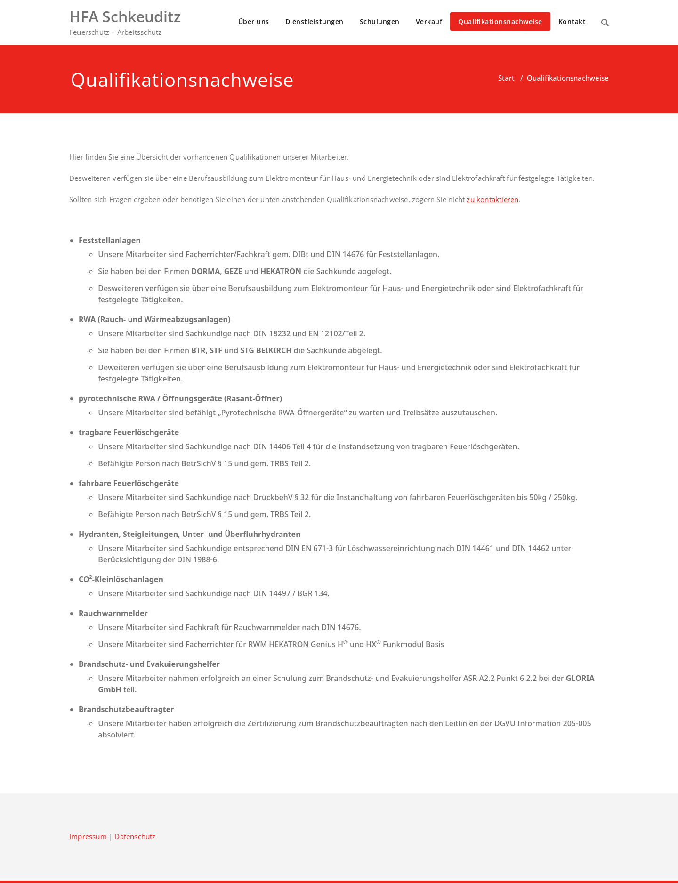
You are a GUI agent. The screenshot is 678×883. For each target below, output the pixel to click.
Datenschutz (134, 836)
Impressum (88, 836)
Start (506, 77)
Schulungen (380, 21)
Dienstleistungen (314, 21)
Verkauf (429, 21)
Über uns (253, 21)
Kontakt (572, 21)
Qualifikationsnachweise (500, 21)
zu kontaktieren (492, 199)
